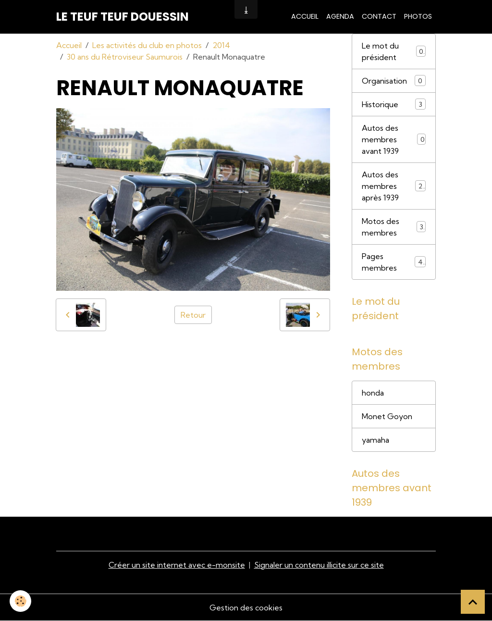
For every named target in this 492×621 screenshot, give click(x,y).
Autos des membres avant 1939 (394, 139)
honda (373, 392)
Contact (379, 16)
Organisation (394, 80)
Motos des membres (394, 226)
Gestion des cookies (246, 607)
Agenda (340, 16)
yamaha (375, 440)
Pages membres (394, 262)
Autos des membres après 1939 (394, 186)
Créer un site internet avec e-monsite (177, 565)
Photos (418, 16)
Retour (193, 315)
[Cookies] (20, 601)
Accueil (305, 16)
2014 (221, 45)
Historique (394, 104)
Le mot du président (394, 51)
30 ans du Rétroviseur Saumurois (125, 57)
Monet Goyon (387, 416)
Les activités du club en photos (147, 45)
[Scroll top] (473, 602)
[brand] (122, 16)
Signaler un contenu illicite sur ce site (319, 565)
